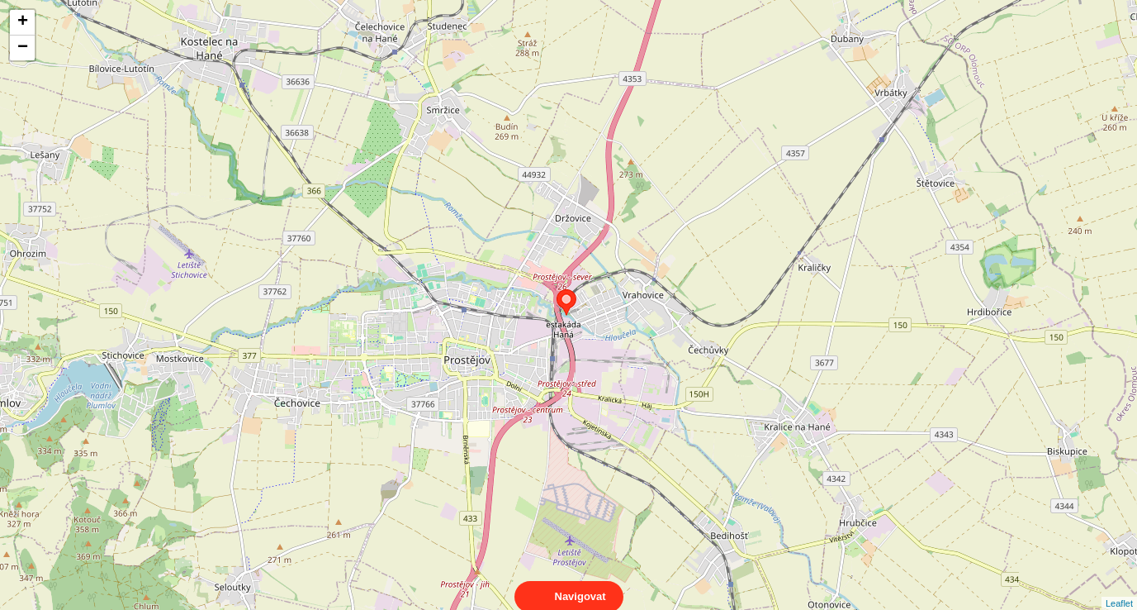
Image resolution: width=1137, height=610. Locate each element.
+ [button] (22, 22)
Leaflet (1119, 588)
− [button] (22, 48)
